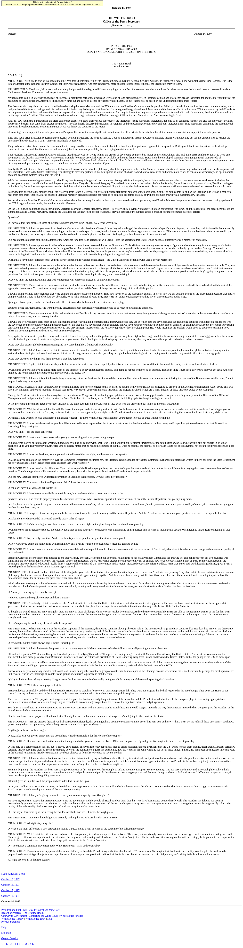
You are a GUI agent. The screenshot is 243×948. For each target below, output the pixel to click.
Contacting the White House (43, 915)
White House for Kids (71, 915)
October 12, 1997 (10, 895)
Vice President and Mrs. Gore (44, 910)
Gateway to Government (14, 915)
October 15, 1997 (10, 879)
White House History (12, 918)
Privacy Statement (10, 921)
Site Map (6, 932)
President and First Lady (14, 910)
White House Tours (35, 918)
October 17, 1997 (10, 890)
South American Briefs (13, 873)
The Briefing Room (33, 912)
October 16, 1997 (10, 884)
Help (49, 918)
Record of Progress (11, 912)
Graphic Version (9, 938)
